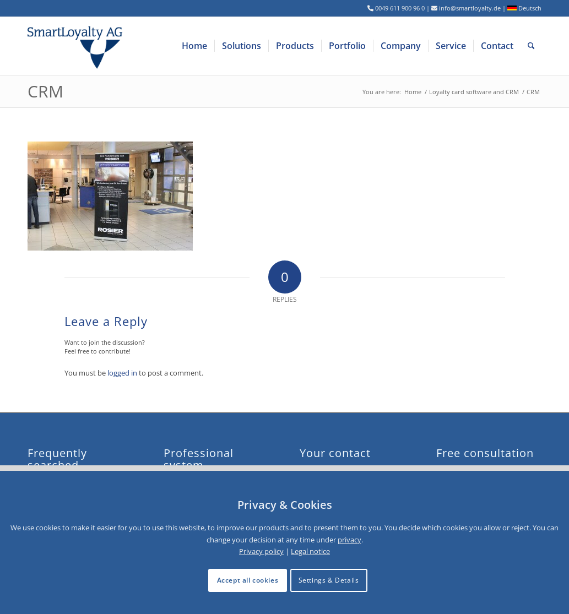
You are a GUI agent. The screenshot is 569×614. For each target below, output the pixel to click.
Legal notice (310, 551)
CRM (45, 91)
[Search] (531, 46)
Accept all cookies (248, 580)
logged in (122, 373)
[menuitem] (194, 46)
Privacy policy (261, 551)
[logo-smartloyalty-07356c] (82, 46)
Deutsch (524, 8)
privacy (349, 540)
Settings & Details (329, 580)
